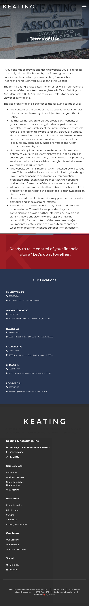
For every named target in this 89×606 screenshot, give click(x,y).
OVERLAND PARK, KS (17, 310)
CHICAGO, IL (12, 365)
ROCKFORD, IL (13, 383)
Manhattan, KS (15, 292)
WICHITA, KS (12, 328)
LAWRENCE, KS (14, 347)
